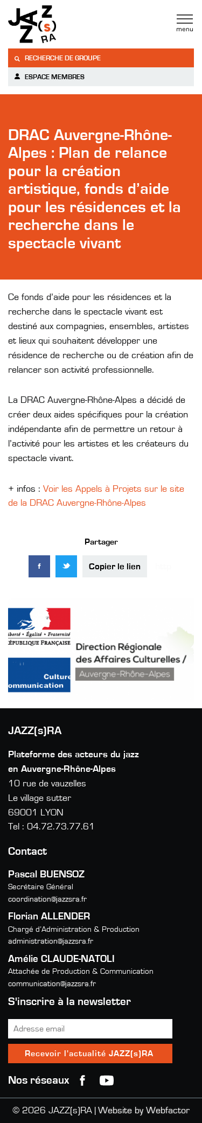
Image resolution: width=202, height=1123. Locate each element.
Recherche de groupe (57, 58)
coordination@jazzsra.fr (47, 899)
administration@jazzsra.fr (50, 941)
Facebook (82, 1080)
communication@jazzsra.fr (52, 984)
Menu (184, 23)
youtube (106, 1080)
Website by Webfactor (144, 1110)
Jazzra (75, 24)
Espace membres (49, 77)
